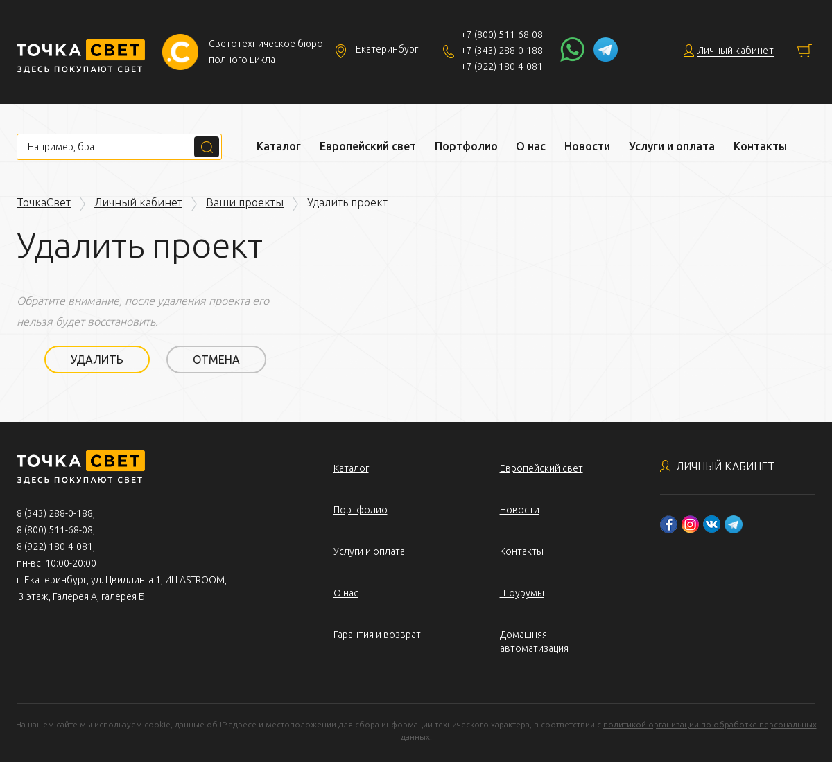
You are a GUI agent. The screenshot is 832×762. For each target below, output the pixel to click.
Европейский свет (368, 146)
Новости (587, 146)
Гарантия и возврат (377, 634)
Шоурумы (522, 593)
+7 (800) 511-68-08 (501, 34)
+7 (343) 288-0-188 (501, 50)
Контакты (760, 146)
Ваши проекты (245, 202)
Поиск (206, 146)
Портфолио (466, 146)
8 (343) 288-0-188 (55, 513)
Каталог (279, 146)
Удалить (97, 359)
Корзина (804, 50)
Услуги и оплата (672, 146)
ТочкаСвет (44, 202)
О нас (531, 146)
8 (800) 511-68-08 (55, 529)
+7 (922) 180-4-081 (501, 66)
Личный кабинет (138, 202)
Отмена (216, 359)
